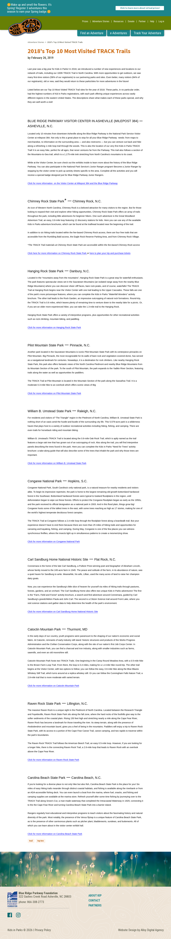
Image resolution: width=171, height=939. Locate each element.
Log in (161, 21)
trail (31, 841)
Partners (95, 905)
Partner (142, 21)
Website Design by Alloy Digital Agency (141, 930)
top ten (40, 841)
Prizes (85, 21)
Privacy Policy (43, 930)
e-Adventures (118, 33)
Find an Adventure (91, 33)
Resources (119, 21)
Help (152, 21)
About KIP (95, 895)
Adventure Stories (100, 21)
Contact (94, 900)
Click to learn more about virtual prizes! (140, 8)
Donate (131, 21)
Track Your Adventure (147, 33)
